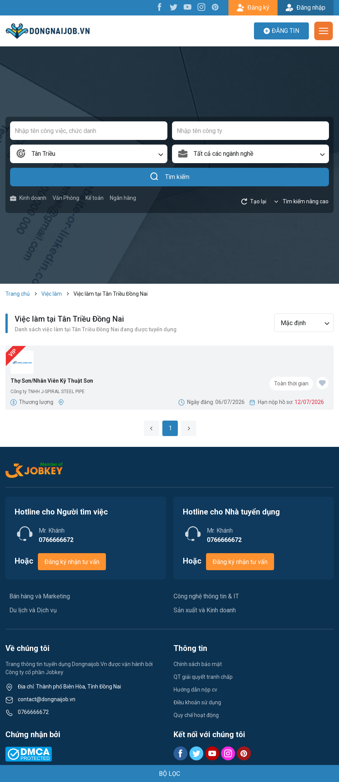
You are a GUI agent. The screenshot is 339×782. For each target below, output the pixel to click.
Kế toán (94, 198)
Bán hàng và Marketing (39, 596)
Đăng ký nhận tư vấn (71, 562)
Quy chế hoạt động (196, 715)
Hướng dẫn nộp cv (195, 690)
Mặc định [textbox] (293, 323)
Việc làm (51, 294)
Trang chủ (17, 294)
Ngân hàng (123, 198)
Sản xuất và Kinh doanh (205, 610)
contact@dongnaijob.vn (46, 699)
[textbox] (250, 154)
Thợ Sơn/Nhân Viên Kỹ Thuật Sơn (51, 381)
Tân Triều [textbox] (43, 153)
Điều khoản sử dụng (197, 702)
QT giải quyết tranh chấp (203, 677)
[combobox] (88, 154)
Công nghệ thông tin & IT (206, 596)
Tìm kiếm (169, 177)
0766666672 (33, 712)
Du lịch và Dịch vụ (33, 610)
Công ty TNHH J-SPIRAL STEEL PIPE (47, 391)
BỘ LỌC (169, 773)
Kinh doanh (28, 198)
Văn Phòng (66, 198)
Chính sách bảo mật (198, 664)
